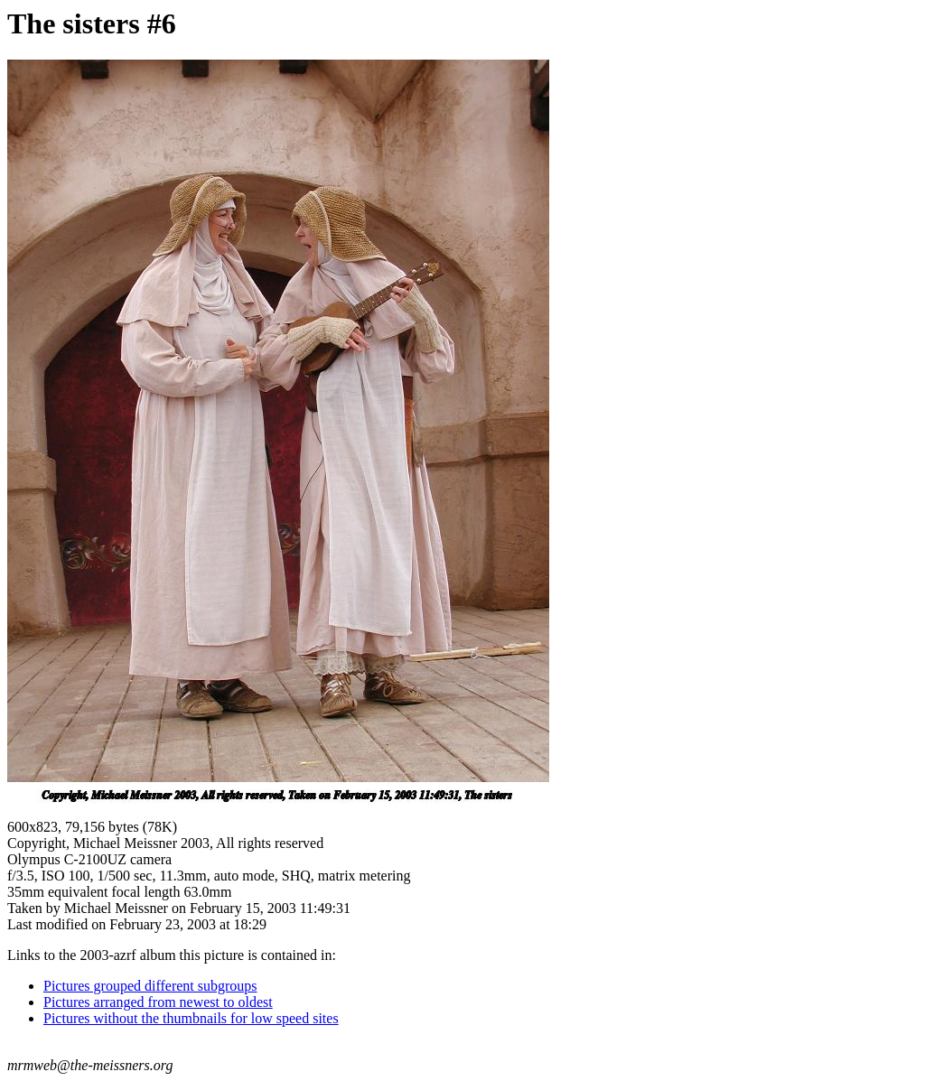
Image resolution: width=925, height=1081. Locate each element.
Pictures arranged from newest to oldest (158, 1002)
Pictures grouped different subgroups (150, 985)
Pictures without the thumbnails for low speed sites (191, 1018)
